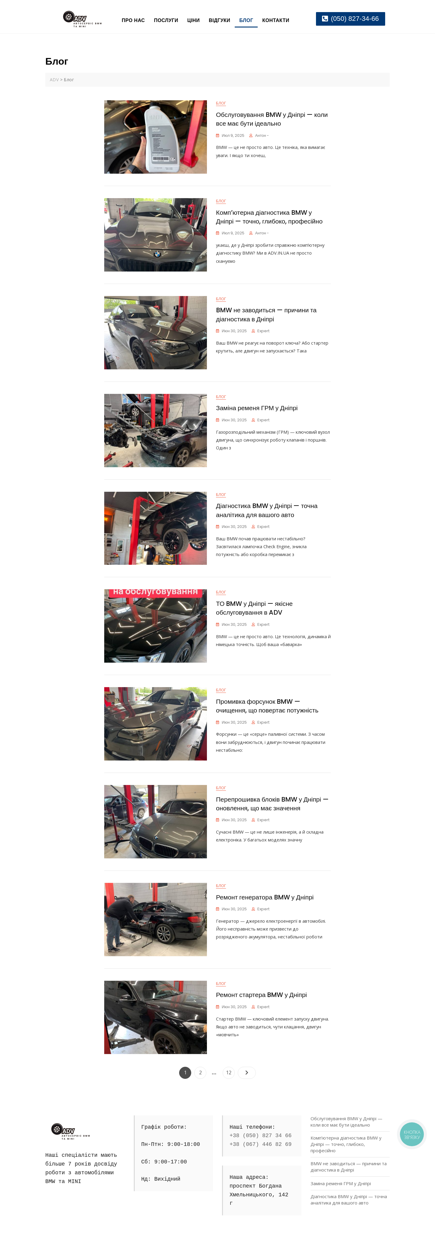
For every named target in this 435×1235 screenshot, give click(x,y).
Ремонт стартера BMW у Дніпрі (261, 995)
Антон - (262, 136)
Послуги (166, 20)
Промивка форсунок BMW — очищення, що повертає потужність (267, 706)
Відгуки (219, 20)
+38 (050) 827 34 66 (261, 1135)
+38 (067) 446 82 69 (261, 1144)
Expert (263, 331)
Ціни (193, 20)
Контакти (275, 20)
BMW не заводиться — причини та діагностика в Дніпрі (266, 314)
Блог (246, 20)
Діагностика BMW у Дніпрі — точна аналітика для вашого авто (266, 510)
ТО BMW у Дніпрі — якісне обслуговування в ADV (254, 608)
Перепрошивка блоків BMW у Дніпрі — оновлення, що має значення (272, 804)
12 (230, 1071)
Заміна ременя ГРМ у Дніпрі (257, 408)
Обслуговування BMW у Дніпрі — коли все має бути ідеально (272, 119)
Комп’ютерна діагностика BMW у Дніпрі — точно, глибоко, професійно (269, 217)
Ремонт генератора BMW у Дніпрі (265, 897)
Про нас (133, 20)
